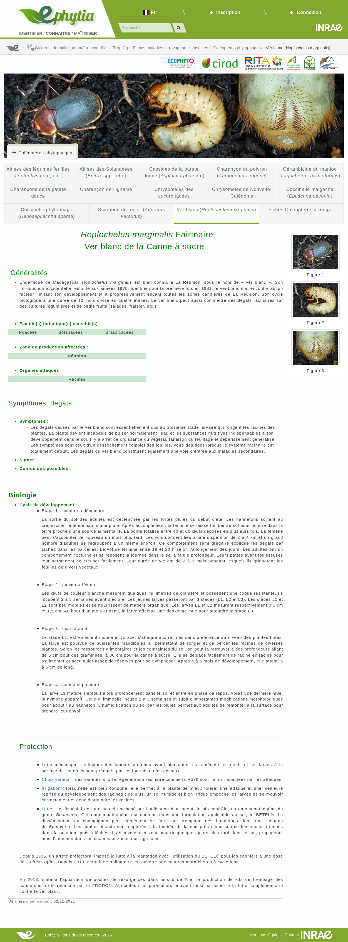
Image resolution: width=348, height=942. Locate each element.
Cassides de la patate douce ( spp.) (174, 172)
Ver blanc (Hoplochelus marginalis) (298, 47)
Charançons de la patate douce (38, 192)
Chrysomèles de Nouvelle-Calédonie (242, 192)
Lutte (47, 808)
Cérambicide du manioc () (309, 172)
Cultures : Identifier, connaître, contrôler (67, 47)
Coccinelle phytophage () (46, 213)
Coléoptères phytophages (237, 47)
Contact (291, 934)
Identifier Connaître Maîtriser (58, 33)
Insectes (200, 47)
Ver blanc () (216, 209)
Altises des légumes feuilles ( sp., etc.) (38, 172)
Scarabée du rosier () (131, 213)
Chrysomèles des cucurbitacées (173, 192)
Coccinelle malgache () (310, 192)
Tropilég (120, 47)
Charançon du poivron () (242, 172)
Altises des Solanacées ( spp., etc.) (106, 172)
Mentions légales (265, 934)
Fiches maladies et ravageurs (160, 47)
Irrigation (51, 788)
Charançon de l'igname (106, 189)
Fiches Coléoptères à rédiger (301, 209)
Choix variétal (56, 779)
